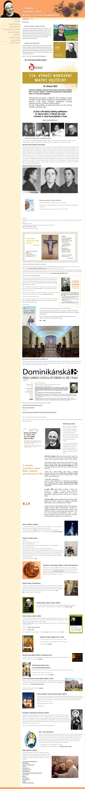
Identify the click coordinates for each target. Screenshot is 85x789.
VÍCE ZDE (50, 644)
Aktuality (17, 21)
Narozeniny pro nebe (69, 423)
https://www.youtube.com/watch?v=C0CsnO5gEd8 (33, 144)
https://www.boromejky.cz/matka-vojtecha (31, 165)
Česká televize (25, 777)
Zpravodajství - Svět (26, 769)
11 (43, 56)
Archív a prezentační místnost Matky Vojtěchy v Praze (37, 678)
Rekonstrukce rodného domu (40, 665)
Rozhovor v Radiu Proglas (29, 538)
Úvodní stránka (16, 18)
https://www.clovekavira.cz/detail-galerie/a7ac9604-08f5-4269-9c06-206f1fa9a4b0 (39, 412)
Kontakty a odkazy (15, 42)
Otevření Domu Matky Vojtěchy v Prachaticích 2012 (37, 655)
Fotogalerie (16, 34)
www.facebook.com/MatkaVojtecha (29, 761)
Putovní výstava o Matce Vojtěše (31, 616)
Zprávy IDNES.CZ (26, 771)
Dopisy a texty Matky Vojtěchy (12, 29)
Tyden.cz (24, 766)
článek (35, 529)
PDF (40, 320)
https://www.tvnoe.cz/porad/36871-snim (59, 273)
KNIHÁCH (41, 688)
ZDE (36, 558)
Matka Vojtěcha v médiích (29, 750)
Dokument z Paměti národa (28, 782)
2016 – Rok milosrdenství (46, 732)
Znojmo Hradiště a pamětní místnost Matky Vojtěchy (52, 694)
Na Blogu (24, 781)
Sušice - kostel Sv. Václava (34, 627)
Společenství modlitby (14, 32)
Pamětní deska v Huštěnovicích (31, 583)
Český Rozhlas (25, 774)
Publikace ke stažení (14, 37)
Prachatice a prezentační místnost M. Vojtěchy (35, 712)
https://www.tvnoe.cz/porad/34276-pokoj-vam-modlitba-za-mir (35, 359)
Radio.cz (24, 776)
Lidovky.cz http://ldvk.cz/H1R (28, 764)
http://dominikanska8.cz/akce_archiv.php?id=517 (32, 405)
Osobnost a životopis (14, 24)
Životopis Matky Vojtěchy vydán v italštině (48, 602)
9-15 (47, 632)
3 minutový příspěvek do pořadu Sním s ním (37, 268)
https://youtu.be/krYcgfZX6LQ (28, 407)
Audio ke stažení (15, 40)
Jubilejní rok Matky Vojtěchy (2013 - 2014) (52, 637)
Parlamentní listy (25, 768)
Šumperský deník (26, 779)
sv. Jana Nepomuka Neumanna (41, 667)
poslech (70, 606)
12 (45, 56)
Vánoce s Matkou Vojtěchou (30, 524)
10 (41, 56)
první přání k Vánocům (57, 531)
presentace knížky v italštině (66, 746)
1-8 (44, 632)
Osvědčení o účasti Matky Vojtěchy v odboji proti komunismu (60, 565)
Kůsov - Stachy (31, 629)
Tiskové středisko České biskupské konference (32, 773)
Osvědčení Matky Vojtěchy (58, 570)
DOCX (44, 320)
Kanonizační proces (14, 26)
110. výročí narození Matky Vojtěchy (36, 60)
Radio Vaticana (25, 763)
